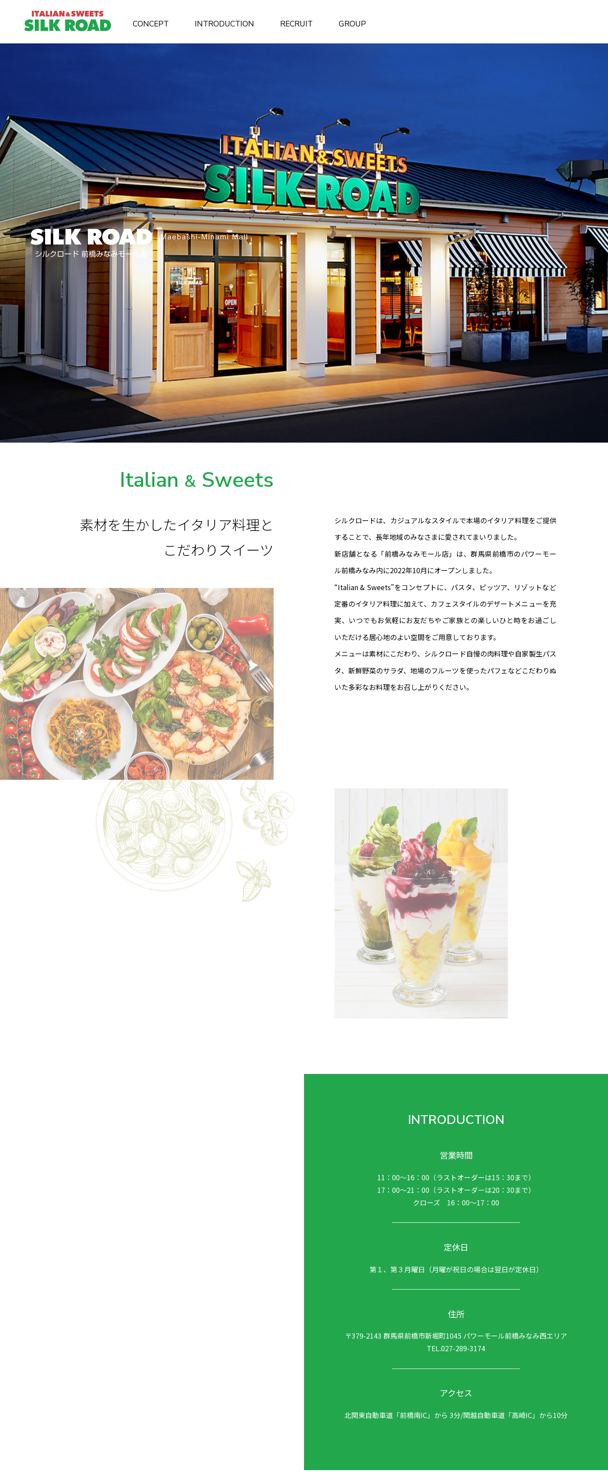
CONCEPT (151, 24)
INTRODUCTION (224, 24)
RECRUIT (296, 24)
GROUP (352, 24)
